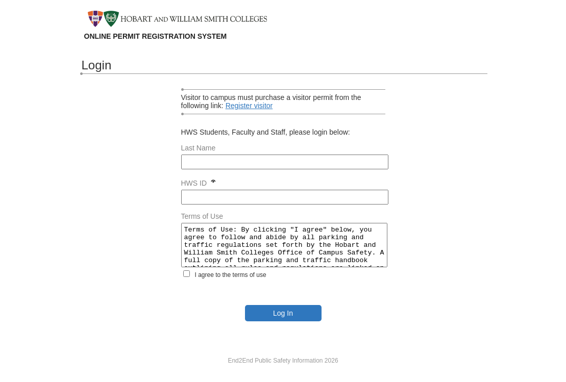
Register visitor (249, 105)
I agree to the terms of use (230, 282)
